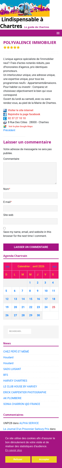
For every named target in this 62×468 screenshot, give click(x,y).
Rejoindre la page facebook (21, 114)
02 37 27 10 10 (14, 118)
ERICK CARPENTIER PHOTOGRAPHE (24, 392)
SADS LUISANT (12, 369)
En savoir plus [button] (13, 450)
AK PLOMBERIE (12, 398)
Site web (8, 215)
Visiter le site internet (18, 110)
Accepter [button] (44, 459)
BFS (5, 374)
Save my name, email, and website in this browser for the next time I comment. (27, 233)
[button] (57, 32)
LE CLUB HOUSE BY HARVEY (20, 386)
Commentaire (11, 158)
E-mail (7, 202)
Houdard (8, 357)
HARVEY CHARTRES (15, 380)
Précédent (9, 130)
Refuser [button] (17, 459)
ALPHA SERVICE (29, 423)
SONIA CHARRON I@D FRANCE (21, 404)
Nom (6, 189)
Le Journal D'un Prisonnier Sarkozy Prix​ (26, 429)
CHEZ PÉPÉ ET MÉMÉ (16, 351)
